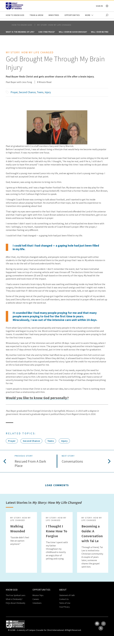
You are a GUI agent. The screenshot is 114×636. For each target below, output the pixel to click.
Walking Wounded (17, 528)
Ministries (54, 15)
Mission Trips (38, 595)
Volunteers (37, 603)
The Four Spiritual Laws (15, 595)
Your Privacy (64, 606)
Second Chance (27, 92)
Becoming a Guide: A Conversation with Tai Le (92, 533)
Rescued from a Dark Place (30, 463)
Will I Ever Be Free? (100, 32)
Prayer (14, 92)
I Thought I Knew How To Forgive (56, 531)
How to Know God (15, 15)
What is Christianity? (14, 599)
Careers (36, 599)
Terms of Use (64, 603)
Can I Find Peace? (46, 32)
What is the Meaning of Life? (20, 32)
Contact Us (64, 599)
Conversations (72, 461)
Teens (40, 92)
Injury (48, 92)
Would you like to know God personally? (37, 398)
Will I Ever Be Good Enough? (73, 32)
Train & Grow (36, 15)
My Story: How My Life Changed (54, 25)
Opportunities (72, 15)
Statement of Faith (67, 595)
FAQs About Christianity (15, 603)
